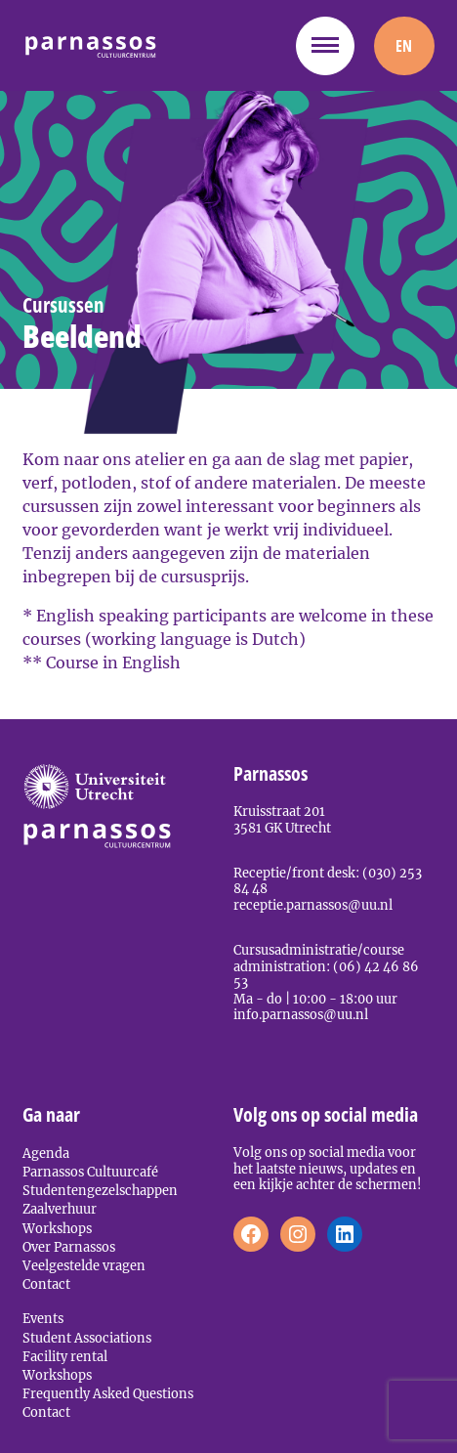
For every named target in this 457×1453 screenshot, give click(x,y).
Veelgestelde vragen (83, 1265)
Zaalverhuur (59, 1209)
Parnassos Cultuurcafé (90, 1171)
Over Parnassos (68, 1247)
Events (42, 1318)
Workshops (57, 1228)
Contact (46, 1284)
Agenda (45, 1153)
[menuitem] (404, 46)
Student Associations (86, 1338)
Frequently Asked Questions (107, 1393)
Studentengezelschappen (100, 1190)
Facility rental (64, 1356)
